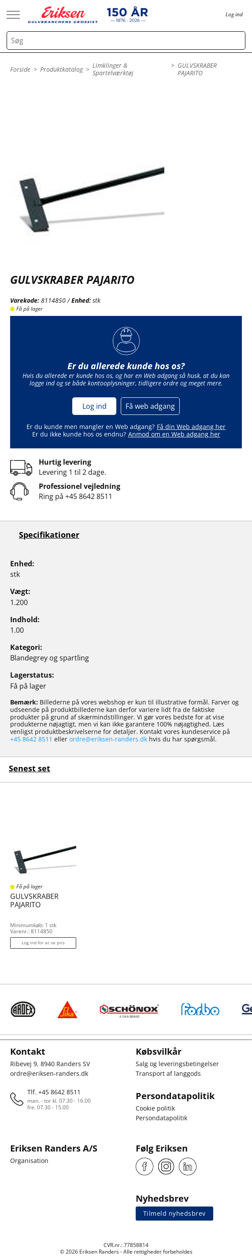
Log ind (94, 406)
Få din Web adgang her (191, 426)
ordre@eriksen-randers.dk (108, 739)
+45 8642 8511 (88, 496)
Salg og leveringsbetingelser (177, 1064)
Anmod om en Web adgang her (174, 434)
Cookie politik (155, 1108)
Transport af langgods (168, 1073)
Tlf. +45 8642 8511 (54, 1092)
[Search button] (236, 40)
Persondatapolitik (161, 1118)
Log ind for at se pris (43, 942)
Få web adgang (150, 406)
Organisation (29, 1160)
